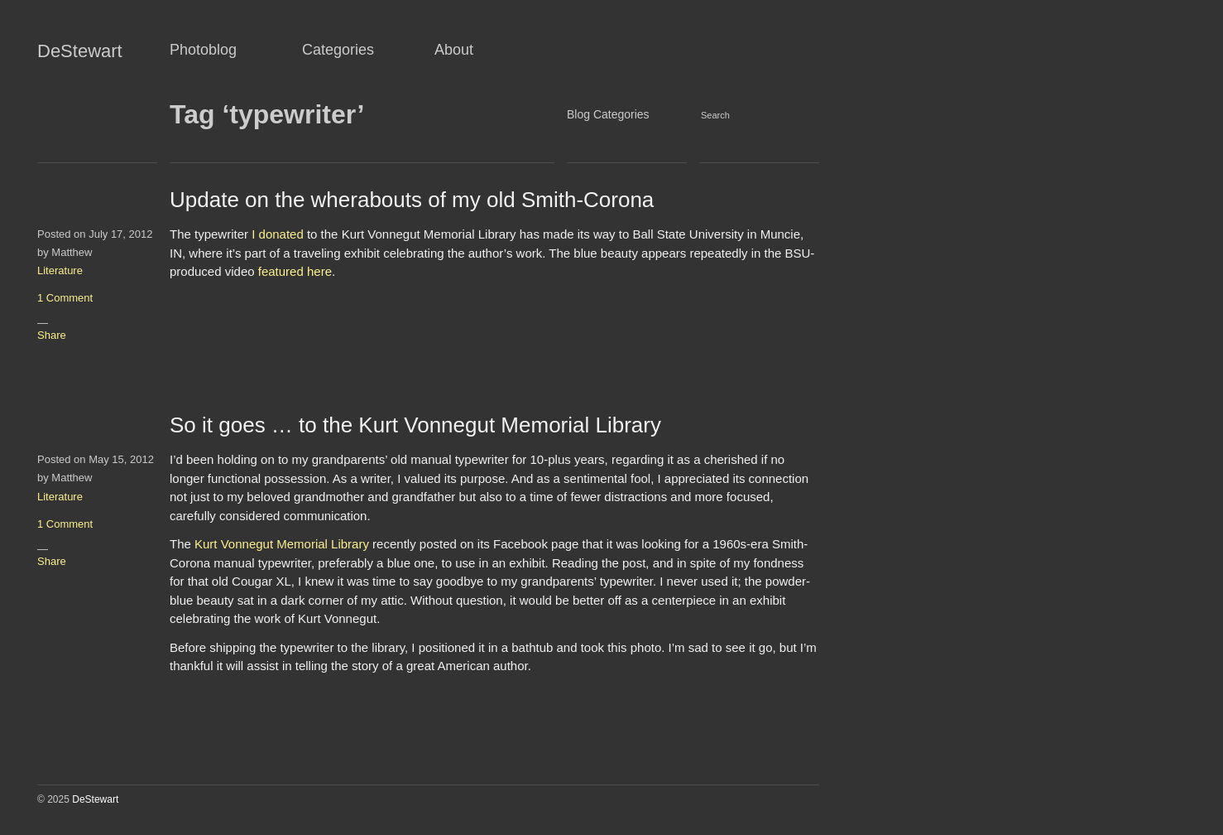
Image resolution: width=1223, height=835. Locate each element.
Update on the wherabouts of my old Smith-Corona (412, 199)
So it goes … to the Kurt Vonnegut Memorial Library (415, 425)
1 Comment (65, 298)
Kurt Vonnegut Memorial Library (281, 544)
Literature (60, 270)
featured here (295, 271)
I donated (278, 234)
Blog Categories (608, 114)
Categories (338, 49)
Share (51, 335)
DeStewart (79, 51)
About (453, 49)
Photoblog (203, 49)
